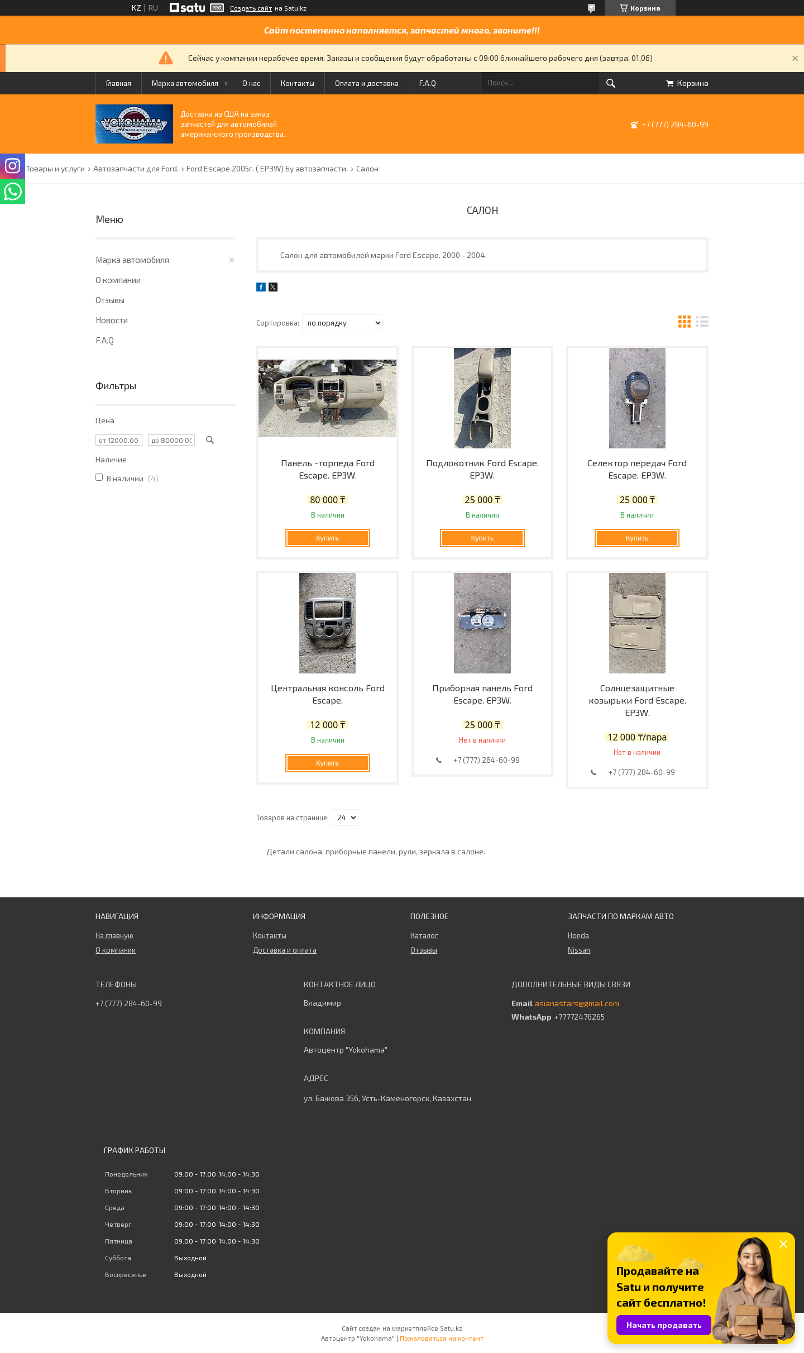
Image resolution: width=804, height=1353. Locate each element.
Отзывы (110, 300)
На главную (114, 935)
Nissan (579, 949)
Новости (111, 320)
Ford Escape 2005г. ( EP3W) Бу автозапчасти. (267, 168)
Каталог (424, 935)
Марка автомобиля (185, 83)
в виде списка (702, 323)
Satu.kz (451, 1328)
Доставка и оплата (285, 949)
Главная (118, 83)
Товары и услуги (55, 168)
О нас (251, 83)
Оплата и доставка (367, 83)
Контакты (297, 83)
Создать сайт (251, 8)
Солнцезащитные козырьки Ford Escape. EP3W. (637, 700)
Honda (578, 935)
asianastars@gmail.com (577, 1003)
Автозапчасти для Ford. (136, 168)
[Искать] (611, 83)
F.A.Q (427, 83)
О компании (118, 280)
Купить (327, 538)
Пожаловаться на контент (442, 1338)
